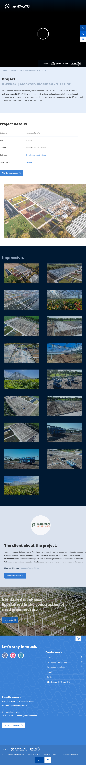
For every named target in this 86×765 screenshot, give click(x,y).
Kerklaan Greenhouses (17, 6)
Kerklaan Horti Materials (59, 63)
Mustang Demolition (76, 64)
